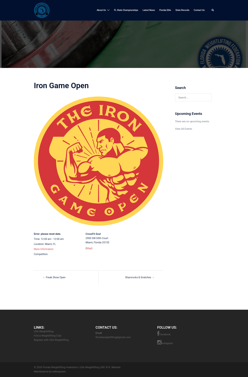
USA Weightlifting (43, 331)
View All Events (183, 128)
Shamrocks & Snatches (138, 277)
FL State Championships (126, 10)
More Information (43, 249)
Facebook (163, 333)
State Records (182, 10)
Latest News (149, 10)
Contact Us (199, 10)
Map (88, 248)
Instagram (165, 342)
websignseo (59, 371)
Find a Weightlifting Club (47, 335)
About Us (101, 10)
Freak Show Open (55, 277)
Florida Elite (165, 10)
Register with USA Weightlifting (51, 339)
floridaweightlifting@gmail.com (113, 337)
